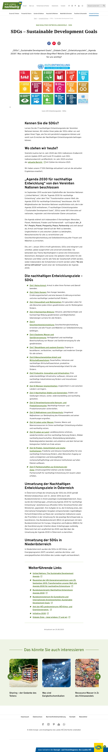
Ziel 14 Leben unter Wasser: (42, 422)
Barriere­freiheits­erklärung (56, 717)
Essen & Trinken (14, 13)
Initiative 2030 (39, 613)
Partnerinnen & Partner (43, 6)
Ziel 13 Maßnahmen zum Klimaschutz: (46, 412)
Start (35, 18)
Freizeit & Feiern (26, 13)
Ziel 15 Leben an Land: (39, 432)
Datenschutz (37, 717)
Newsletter (83, 717)
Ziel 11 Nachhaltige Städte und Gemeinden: (49, 393)
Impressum (25, 717)
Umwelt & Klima (94, 13)
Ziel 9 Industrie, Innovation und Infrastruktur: (50, 373)
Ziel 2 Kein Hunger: (38, 292)
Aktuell (24, 6)
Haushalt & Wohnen (52, 13)
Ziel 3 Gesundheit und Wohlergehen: (46, 302)
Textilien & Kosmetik (80, 13)
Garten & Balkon (39, 13)
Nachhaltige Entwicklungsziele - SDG (54, 25)
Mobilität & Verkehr (66, 13)
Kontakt (63, 6)
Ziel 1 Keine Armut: (38, 285)
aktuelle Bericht (35, 162)
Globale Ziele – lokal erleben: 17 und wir (50, 617)
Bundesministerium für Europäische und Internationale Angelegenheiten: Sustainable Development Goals (52, 600)
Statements (55, 6)
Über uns (31, 6)
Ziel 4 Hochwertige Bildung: (42, 312)
